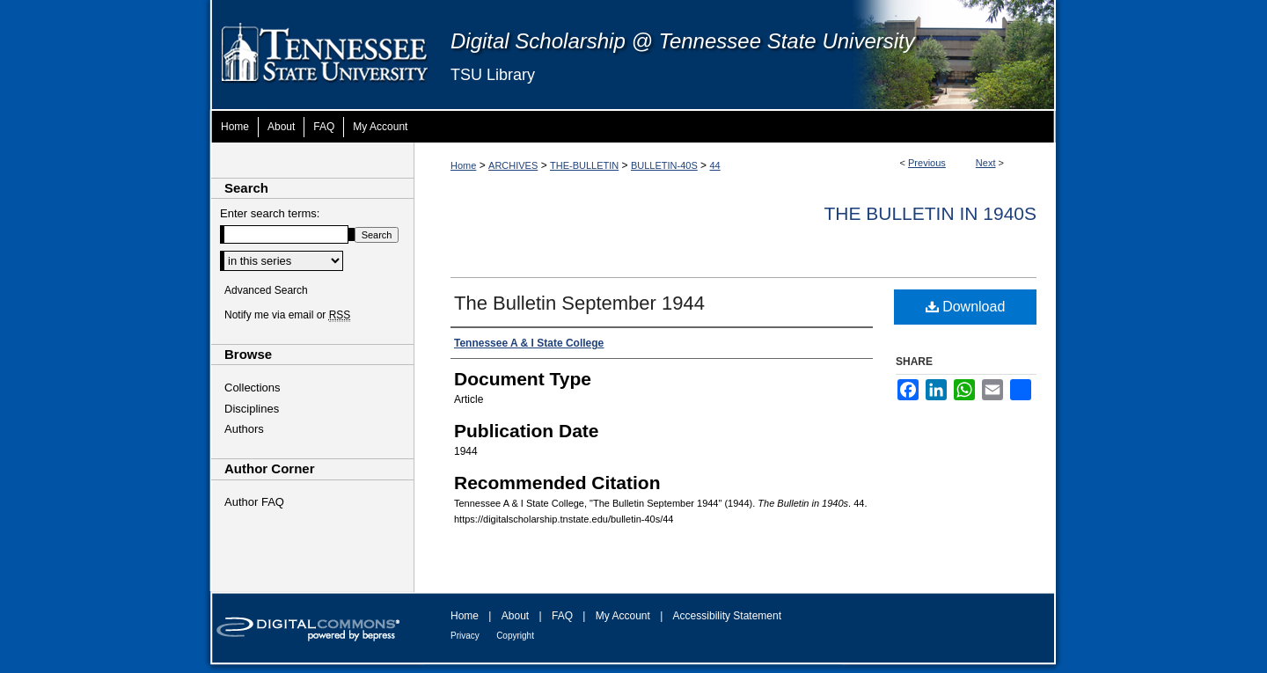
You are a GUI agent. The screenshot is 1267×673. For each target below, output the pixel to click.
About (515, 616)
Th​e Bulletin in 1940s (930, 213)
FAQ (562, 616)
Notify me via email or (287, 315)
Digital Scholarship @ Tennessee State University (682, 41)
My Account (623, 616)
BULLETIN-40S (664, 165)
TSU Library (492, 75)
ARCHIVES (513, 165)
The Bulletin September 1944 (579, 303)
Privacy (465, 635)
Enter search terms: (269, 213)
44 (714, 165)
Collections (252, 387)
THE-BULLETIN (584, 165)
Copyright (515, 635)
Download (966, 306)
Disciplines (251, 408)
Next (986, 162)
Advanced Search (266, 290)
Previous (927, 162)
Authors (244, 428)
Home (463, 165)
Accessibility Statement (727, 616)
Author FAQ (254, 501)
